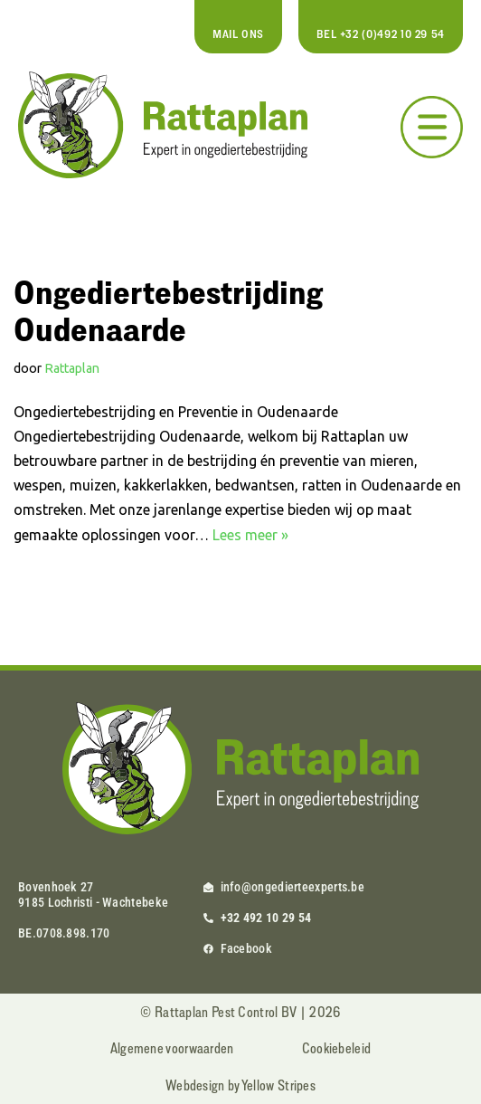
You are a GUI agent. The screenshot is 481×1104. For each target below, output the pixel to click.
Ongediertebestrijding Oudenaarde (168, 310)
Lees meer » (250, 535)
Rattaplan (71, 368)
